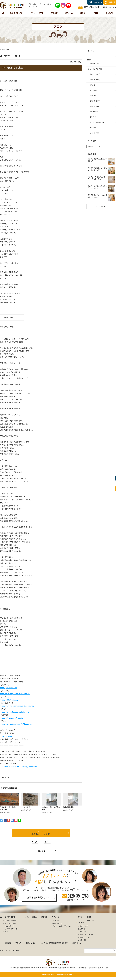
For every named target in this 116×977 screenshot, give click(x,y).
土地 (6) (92, 85)
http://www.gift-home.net (9, 767)
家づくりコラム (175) (95, 69)
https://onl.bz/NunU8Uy (9, 700)
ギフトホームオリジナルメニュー (62, 926)
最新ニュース (91, 920)
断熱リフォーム (57, 923)
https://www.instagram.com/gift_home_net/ (17, 706)
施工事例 (54, 13)
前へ (35, 842)
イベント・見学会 (37, 13)
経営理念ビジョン (83, 937)
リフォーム (68, 13)
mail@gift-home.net (8, 736)
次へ (46, 842)
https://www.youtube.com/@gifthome (14, 712)
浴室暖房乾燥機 (68, 807)
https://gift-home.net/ (8, 688)
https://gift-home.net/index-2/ (11, 718)
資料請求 (112, 2)
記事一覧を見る (101, 206)
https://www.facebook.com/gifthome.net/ (16, 724)
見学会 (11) (93, 127)
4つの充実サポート (11, 926)
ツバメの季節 (25, 807)
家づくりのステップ (11, 929)
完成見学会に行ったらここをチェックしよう (97, 187)
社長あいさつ (82, 929)
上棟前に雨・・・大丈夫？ (40, 834)
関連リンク (3, 950)
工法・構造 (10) (95, 101)
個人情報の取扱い (14, 950)
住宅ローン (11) (95, 74)
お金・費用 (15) (95, 79)
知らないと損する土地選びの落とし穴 (97, 160)
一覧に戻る (5, 49)
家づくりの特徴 (16, 13)
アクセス (18, 943)
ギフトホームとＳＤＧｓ (85, 934)
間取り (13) (93, 90)
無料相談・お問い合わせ (38, 897)
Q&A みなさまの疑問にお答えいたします (53, 943)
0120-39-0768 (78, 896)
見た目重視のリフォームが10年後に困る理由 (97, 196)
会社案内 (109, 13)
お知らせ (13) (94, 63)
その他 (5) (93, 117)
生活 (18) (93, 95)
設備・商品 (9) (94, 106)
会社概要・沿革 (83, 926)
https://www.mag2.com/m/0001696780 (15, 694)
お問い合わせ (97, 2)
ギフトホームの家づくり (12, 920)
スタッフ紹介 (82, 931)
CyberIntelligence (68, 974)
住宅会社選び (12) (96, 111)
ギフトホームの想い (11, 923)
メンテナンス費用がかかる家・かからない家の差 (96, 178)
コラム (82, 13)
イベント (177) (94, 133)
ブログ (95, 13)
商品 (6, 931)
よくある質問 (82, 940)
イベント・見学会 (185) (96, 122)
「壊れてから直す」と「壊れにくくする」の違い (97, 169)
